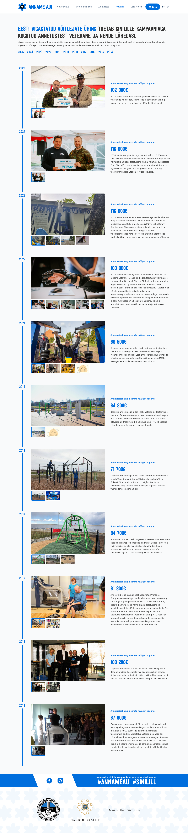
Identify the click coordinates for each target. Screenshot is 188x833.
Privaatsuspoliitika (116, 810)
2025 (21, 52)
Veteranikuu (63, 6)
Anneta (153, 6)
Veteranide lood (84, 6)
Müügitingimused (133, 810)
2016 (92, 52)
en (168, 6)
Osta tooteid (137, 6)
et (163, 6)
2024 (30, 52)
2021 (57, 52)
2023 (39, 52)
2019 (66, 52)
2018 (75, 52)
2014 (110, 52)
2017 (83, 52)
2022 (48, 52)
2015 (101, 52)
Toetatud (119, 6)
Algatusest (103, 6)
